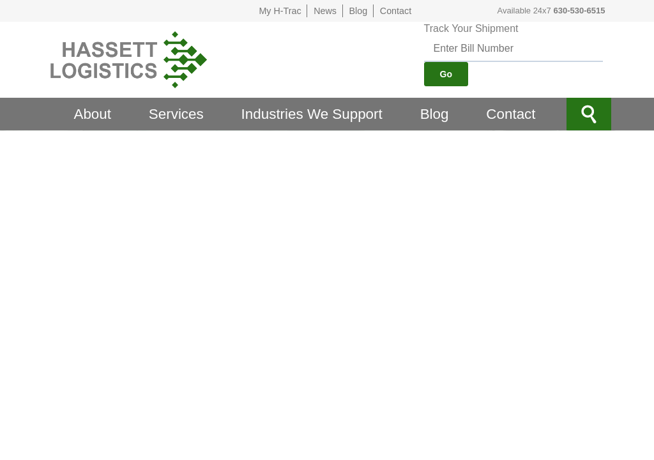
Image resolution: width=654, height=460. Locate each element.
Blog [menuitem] (434, 114)
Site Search (589, 114)
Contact (395, 11)
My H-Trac (280, 11)
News (325, 11)
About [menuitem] (92, 114)
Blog (358, 11)
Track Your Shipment (471, 28)
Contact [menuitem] (510, 114)
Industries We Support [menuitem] (312, 114)
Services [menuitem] (176, 114)
